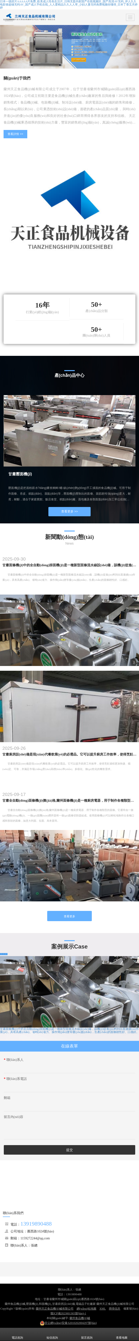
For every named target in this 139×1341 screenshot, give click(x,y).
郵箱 (7, 1098)
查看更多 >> (69, 511)
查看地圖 (121, 1334)
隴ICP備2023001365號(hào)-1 (68, 1313)
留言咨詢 (87, 1334)
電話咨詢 (17, 1334)
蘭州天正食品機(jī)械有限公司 (55, 1308)
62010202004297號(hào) (68, 1323)
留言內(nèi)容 (13, 1117)
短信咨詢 (52, 1334)
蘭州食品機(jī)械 (80, 1318)
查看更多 (69, 916)
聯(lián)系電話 (15, 1079)
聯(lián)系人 (13, 1060)
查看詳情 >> (15, 134)
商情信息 (114, 1308)
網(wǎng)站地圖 (87, 1308)
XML (102, 1308)
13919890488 (36, 1224)
